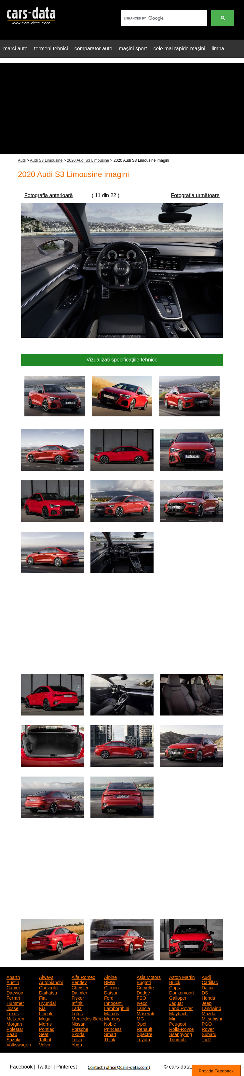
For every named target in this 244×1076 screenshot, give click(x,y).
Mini (173, 1018)
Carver (13, 987)
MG (140, 1018)
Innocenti (113, 1003)
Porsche (80, 1029)
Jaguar (176, 1003)
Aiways (46, 977)
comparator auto (94, 48)
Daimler (79, 992)
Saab (12, 1034)
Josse (13, 1008)
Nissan (79, 1023)
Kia (42, 1008)
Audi (22, 160)
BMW (109, 982)
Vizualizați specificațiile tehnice (122, 359)
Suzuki (13, 1039)
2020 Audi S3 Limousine (88, 160)
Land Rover (181, 1008)
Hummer (15, 1003)
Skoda (78, 1034)
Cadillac (210, 982)
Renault (144, 1029)
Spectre (144, 1034)
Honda (208, 997)
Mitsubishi (212, 1018)
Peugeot (177, 1023)
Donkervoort (181, 992)
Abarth (13, 977)
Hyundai (47, 1003)
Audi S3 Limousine (46, 160)
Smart (110, 1034)
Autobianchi (51, 982)
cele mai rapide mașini (179, 48)
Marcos (111, 1013)
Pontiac (46, 1029)
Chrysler (80, 987)
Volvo (44, 1044)
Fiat (43, 997)
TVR (206, 1039)
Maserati (145, 1013)
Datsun (111, 992)
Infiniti (78, 1003)
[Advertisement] (122, 108)
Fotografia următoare (195, 195)
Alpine (110, 977)
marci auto (15, 48)
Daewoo (15, 992)
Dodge (143, 992)
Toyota (143, 1039)
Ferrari (13, 997)
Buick (174, 982)
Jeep (206, 1003)
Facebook (21, 1067)
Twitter (44, 1067)
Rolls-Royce (181, 1029)
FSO (141, 997)
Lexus (13, 1013)
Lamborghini (116, 1008)
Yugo (77, 1044)
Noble (110, 1023)
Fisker (78, 997)
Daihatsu (48, 992)
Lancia (143, 1008)
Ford (109, 997)
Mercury (112, 1018)
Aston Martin (182, 977)
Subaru (209, 1034)
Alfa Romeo (83, 977)
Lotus (77, 1013)
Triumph (177, 1039)
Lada (77, 1008)
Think (109, 1039)
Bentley (79, 982)
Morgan (14, 1023)
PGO (207, 1023)
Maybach (178, 1013)
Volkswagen (19, 1044)
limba (218, 48)
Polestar (15, 1029)
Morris (45, 1023)
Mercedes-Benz (87, 1018)
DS (205, 992)
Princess (113, 1029)
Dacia (207, 987)
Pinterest (66, 1067)
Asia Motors (149, 977)
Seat (43, 1034)
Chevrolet (49, 987)
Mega (44, 1018)
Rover (208, 1029)
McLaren (15, 1018)
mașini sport (133, 48)
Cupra (175, 987)
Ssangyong (180, 1034)
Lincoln (46, 1013)
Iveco (142, 1003)
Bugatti (144, 982)
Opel (141, 1023)
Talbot (45, 1039)
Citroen (111, 987)
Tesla (77, 1039)
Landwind (211, 1008)
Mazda (208, 1013)
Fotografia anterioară (48, 195)
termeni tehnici (51, 48)
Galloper (177, 997)
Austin (13, 982)
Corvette (145, 987)
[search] (163, 18)
